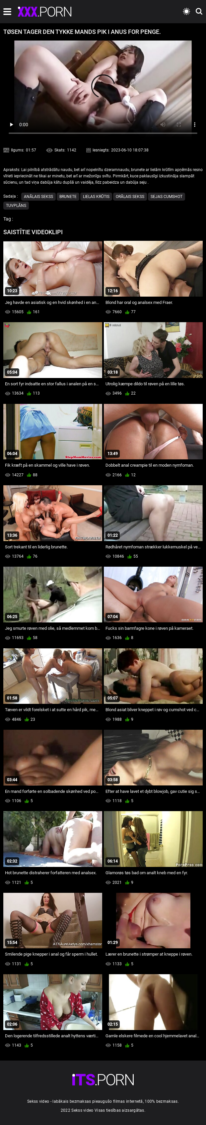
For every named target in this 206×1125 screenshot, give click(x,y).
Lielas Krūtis (96, 196)
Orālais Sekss (130, 196)
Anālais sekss (38, 196)
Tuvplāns (16, 205)
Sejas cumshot (166, 196)
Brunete (68, 196)
